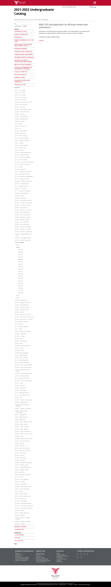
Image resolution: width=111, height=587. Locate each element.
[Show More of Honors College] (14, 77)
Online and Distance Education (22, 557)
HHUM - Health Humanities (23, 345)
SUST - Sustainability (21, 501)
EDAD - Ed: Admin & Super (23, 205)
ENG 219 (20, 266)
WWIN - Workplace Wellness (23, 521)
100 (18, 245)
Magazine (59, 560)
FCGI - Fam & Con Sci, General (24, 319)
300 (18, 295)
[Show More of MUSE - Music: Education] (15, 429)
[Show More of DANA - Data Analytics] (15, 193)
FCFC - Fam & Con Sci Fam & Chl (25, 317)
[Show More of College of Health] (14, 74)
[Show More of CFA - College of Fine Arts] (15, 164)
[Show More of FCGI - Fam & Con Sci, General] (15, 319)
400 (18, 297)
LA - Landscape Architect (22, 392)
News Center (60, 561)
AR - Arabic (19, 123)
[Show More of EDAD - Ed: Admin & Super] (15, 205)
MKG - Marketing (20, 419)
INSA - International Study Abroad (23, 370)
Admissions (18, 37)
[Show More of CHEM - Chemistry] (15, 169)
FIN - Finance (19, 324)
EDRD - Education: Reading (23, 226)
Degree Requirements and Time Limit (24, 40)
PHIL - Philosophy (21, 453)
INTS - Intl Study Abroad (22, 376)
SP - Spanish (19, 491)
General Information (21, 34)
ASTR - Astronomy (21, 133)
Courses (32, 19)
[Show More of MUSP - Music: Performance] (15, 431)
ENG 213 (20, 254)
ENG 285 (20, 290)
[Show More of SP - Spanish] (15, 491)
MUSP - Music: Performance (23, 431)
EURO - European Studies (22, 307)
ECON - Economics (21, 198)
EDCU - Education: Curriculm (23, 210)
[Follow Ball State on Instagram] (87, 554)
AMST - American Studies (22, 111)
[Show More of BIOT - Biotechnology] (15, 145)
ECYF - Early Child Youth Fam (23, 200)
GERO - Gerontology (21, 341)
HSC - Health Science (21, 355)
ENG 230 (20, 273)
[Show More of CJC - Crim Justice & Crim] (15, 174)
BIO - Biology (19, 143)
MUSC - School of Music (22, 426)
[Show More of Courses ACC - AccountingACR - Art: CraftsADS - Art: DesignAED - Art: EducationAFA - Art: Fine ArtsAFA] (14, 87)
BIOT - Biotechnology (22, 145)
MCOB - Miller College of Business (22, 405)
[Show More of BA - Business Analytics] (15, 138)
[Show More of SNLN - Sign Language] (15, 479)
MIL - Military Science (22, 417)
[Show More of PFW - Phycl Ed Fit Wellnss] (15, 450)
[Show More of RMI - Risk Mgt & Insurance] (15, 474)
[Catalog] (76, 7)
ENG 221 (20, 271)
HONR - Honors (20, 350)
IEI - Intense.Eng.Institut (22, 362)
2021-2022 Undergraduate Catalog (22, 19)
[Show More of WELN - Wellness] (15, 515)
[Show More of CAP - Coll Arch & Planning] (15, 157)
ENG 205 (20, 249)
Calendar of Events (40, 554)
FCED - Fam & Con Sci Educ (23, 314)
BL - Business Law (21, 147)
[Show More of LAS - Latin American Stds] (15, 395)
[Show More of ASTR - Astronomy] (15, 133)
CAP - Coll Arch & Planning (23, 157)
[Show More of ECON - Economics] (15, 198)
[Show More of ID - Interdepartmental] (15, 360)
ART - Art (18, 128)
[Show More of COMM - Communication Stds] (15, 181)
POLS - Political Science (22, 465)
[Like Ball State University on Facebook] (77, 554)
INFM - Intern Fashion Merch (23, 367)
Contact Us (38, 556)
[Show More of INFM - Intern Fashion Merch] (15, 367)
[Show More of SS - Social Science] (15, 498)
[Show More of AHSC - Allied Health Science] (15, 109)
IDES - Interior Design (22, 357)
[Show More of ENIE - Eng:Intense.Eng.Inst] (15, 302)
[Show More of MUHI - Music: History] (15, 424)
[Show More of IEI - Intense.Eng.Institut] (15, 362)
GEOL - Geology (20, 336)
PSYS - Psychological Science (23, 467)
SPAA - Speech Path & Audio (23, 486)
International (18, 556)
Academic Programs (21, 48)
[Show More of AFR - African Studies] (15, 104)
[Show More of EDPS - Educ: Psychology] (15, 224)
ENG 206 (20, 252)
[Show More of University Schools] (14, 526)
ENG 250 (20, 281)
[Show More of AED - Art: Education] (15, 97)
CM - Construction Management (24, 176)
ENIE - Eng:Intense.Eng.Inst (23, 302)
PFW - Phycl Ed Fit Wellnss (23, 450)
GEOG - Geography (21, 333)
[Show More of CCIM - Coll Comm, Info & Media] (15, 162)
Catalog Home (19, 535)
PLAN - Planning (20, 460)
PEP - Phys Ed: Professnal (23, 448)
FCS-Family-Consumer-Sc (22, 321)
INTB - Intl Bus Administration (24, 373)
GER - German (20, 338)
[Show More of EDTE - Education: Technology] (15, 231)
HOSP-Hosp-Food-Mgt (22, 353)
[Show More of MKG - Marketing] (15, 419)
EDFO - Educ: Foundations (23, 214)
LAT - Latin (19, 397)
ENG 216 (20, 261)
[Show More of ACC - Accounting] (15, 90)
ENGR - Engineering (21, 300)
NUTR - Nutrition (20, 445)
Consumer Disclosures (62, 559)
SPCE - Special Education (22, 489)
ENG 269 (20, 285)
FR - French (19, 329)
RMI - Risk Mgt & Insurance (23, 474)
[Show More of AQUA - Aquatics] (15, 121)
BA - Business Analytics (22, 138)
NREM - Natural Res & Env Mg (24, 438)
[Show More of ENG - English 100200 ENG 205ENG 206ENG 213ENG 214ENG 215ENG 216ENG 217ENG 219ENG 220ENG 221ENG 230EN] (15, 242)
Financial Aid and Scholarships (22, 559)
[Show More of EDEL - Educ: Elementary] (15, 212)
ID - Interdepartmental (22, 360)
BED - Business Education (23, 140)
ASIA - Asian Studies (21, 131)
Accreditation (19, 529)
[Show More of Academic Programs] (14, 48)
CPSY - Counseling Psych (22, 183)
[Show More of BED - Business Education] (15, 140)
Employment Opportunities (42, 559)
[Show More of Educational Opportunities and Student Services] (14, 44)
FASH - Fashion (20, 312)
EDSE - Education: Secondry (23, 229)
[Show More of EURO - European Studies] (15, 307)
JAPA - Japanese (20, 385)
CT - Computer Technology (23, 191)
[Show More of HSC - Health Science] (15, 355)
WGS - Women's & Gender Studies (23, 518)
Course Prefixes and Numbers (24, 54)
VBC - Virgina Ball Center (22, 513)
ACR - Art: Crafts (20, 92)
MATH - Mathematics (21, 402)
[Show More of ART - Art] (15, 128)
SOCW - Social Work (21, 484)
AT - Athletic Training (21, 135)
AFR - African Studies (21, 104)
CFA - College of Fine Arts (23, 164)
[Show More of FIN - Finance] (15, 324)
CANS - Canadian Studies (22, 155)
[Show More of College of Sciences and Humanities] (14, 80)
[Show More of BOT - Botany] (15, 150)
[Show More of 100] (16, 245)
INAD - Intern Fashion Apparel (24, 365)
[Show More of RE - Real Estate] (15, 472)
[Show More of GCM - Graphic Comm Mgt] (15, 331)
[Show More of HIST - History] (15, 348)
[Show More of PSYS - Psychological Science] (15, 467)
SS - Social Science (21, 498)
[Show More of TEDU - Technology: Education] (15, 508)
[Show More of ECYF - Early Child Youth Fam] (15, 200)
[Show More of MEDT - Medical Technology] (15, 408)
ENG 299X (21, 293)
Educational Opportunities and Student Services (23, 45)
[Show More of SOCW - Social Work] (15, 484)
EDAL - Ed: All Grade (21, 207)
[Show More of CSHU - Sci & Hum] (15, 188)
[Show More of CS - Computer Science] (15, 186)
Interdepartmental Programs (24, 57)
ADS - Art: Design (20, 95)
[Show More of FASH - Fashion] (15, 312)
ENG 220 (20, 269)
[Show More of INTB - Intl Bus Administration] (15, 373)
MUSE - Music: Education (22, 429)
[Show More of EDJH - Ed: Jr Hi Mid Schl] (15, 222)
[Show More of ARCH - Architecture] (15, 126)
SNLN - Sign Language (22, 479)
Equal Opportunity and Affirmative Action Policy (48, 584)
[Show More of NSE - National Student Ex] (15, 441)
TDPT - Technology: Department (24, 505)
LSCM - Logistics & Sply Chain (24, 399)
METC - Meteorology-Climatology (22, 411)
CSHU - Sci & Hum (21, 188)
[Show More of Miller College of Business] (14, 64)
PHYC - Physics (20, 455)
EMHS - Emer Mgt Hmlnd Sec (23, 237)
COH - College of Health (22, 179)
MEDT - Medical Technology (23, 408)
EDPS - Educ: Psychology (22, 224)
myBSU (58, 553)
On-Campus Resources (41, 561)
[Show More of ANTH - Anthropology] (15, 116)
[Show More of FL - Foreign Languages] (15, 326)
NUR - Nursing (20, 443)
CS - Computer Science (22, 186)
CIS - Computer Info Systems (23, 171)
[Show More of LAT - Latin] (15, 397)
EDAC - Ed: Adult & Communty (24, 202)
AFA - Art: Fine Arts (21, 99)
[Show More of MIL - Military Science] (15, 417)
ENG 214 (20, 257)
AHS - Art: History (20, 107)
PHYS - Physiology (21, 457)
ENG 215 (20, 259)
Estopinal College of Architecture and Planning (23, 61)
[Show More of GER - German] (15, 338)
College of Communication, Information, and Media (23, 68)
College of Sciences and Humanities (22, 81)
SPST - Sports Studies (22, 493)
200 (43, 19)
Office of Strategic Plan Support (43, 560)
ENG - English (38, 19)
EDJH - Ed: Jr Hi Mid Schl (22, 222)
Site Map (17, 537)
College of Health (20, 74)
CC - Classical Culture (21, 159)
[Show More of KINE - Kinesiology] (15, 390)
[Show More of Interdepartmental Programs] (14, 57)
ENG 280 (20, 288)
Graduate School (19, 554)
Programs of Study (21, 31)
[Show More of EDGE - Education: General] (15, 217)
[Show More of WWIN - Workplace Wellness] (15, 521)
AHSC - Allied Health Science (23, 109)
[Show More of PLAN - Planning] (15, 460)
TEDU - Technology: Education (24, 508)
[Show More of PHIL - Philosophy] (15, 453)
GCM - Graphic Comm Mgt (23, 331)
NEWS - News (19, 436)
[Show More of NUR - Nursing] (15, 443)
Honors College (20, 77)
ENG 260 (20, 283)
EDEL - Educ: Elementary (22, 212)
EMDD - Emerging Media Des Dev (24, 234)
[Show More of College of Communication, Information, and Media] (14, 67)
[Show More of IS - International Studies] (15, 378)
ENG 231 (20, 276)
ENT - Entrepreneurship (22, 305)
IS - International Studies (22, 378)
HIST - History (20, 348)
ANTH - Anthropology (21, 116)
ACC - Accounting (20, 90)
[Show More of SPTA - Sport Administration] (15, 496)
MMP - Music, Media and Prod (24, 421)
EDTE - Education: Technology (24, 231)
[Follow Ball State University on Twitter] (81, 554)
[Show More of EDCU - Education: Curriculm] (15, 210)
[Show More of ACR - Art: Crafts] (15, 92)
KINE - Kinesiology (21, 390)
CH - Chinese (19, 167)
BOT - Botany (19, 150)
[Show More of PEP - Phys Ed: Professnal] (15, 448)
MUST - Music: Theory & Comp (24, 433)
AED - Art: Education (21, 97)
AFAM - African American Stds (24, 102)
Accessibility (59, 557)
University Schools (21, 526)
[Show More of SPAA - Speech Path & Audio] (15, 486)
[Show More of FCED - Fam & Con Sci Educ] (15, 314)
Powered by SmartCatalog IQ (84, 584)
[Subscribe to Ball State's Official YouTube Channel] (84, 554)
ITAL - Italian (19, 383)
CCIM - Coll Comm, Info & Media (24, 162)
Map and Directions (40, 553)
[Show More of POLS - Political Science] (15, 465)
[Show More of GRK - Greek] (15, 343)
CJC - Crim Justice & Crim (22, 174)
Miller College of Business (23, 64)
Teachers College (20, 84)
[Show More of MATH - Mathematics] (15, 402)
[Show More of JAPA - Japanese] (15, 385)
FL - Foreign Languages (22, 326)
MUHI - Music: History (22, 424)
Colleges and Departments (21, 560)
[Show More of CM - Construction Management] (15, 176)
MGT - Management (21, 414)
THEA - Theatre (20, 510)
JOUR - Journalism (21, 388)
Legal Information (62, 584)
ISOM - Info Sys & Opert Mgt (23, 380)
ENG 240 (20, 278)
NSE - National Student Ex (23, 441)
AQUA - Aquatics (20, 121)
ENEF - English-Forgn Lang (23, 240)
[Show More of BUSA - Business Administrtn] (15, 152)
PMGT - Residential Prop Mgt (24, 462)
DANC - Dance (20, 195)
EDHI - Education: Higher (22, 219)
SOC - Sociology (20, 481)
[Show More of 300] (16, 295)
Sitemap (75, 584)
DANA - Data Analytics (22, 193)
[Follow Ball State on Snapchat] (81, 557)
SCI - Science (19, 477)
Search (25, 26)
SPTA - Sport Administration (23, 496)
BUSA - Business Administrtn (23, 152)
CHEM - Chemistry (21, 169)
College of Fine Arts (21, 71)
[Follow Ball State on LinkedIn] (77, 557)
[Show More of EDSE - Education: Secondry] (15, 229)
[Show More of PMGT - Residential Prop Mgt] (15, 462)
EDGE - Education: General (23, 217)
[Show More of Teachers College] (14, 84)
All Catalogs (19, 540)
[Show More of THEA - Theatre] (15, 510)
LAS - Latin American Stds (23, 395)
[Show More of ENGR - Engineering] (15, 300)
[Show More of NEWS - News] (15, 436)
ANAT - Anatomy (20, 114)
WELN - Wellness (20, 515)
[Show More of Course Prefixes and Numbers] (14, 54)
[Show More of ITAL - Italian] (15, 383)
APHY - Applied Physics (22, 119)
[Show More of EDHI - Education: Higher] (15, 219)
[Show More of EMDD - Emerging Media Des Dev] (15, 234)
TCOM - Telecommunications (24, 503)
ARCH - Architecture (21, 126)
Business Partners (61, 554)
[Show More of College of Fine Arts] (14, 71)
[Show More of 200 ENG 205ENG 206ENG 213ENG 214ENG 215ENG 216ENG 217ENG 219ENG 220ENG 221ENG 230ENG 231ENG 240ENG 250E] (16, 247)
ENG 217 (20, 264)
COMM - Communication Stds (24, 181)
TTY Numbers (70, 584)
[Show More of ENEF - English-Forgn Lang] (15, 240)
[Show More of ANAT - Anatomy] (15, 114)
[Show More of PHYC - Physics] (15, 455)
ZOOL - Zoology (20, 524)
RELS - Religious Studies (22, 469)
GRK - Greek (19, 343)
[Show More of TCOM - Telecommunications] (15, 503)
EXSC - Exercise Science (22, 309)
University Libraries (40, 557)
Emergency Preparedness (62, 556)
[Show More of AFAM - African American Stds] (15, 102)
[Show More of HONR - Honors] (15, 350)
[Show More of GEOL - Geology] (15, 336)
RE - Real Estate (20, 472)
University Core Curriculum (23, 51)
